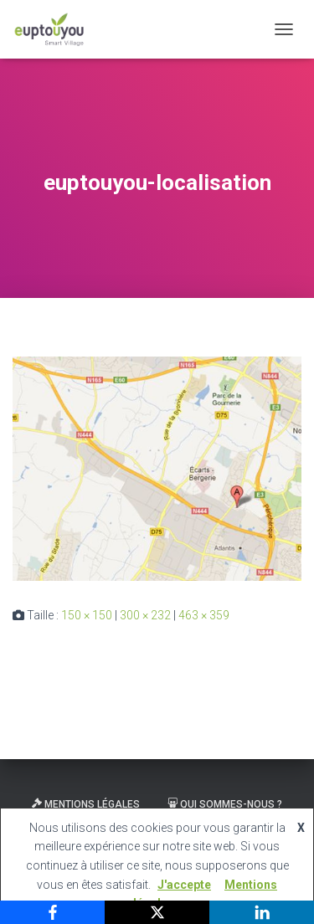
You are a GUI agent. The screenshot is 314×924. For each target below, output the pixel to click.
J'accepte (184, 884)
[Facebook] (52, 912)
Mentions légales (86, 804)
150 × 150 (86, 615)
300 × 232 (145, 615)
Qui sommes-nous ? (224, 804)
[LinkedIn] (261, 912)
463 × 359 (203, 615)
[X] (157, 912)
